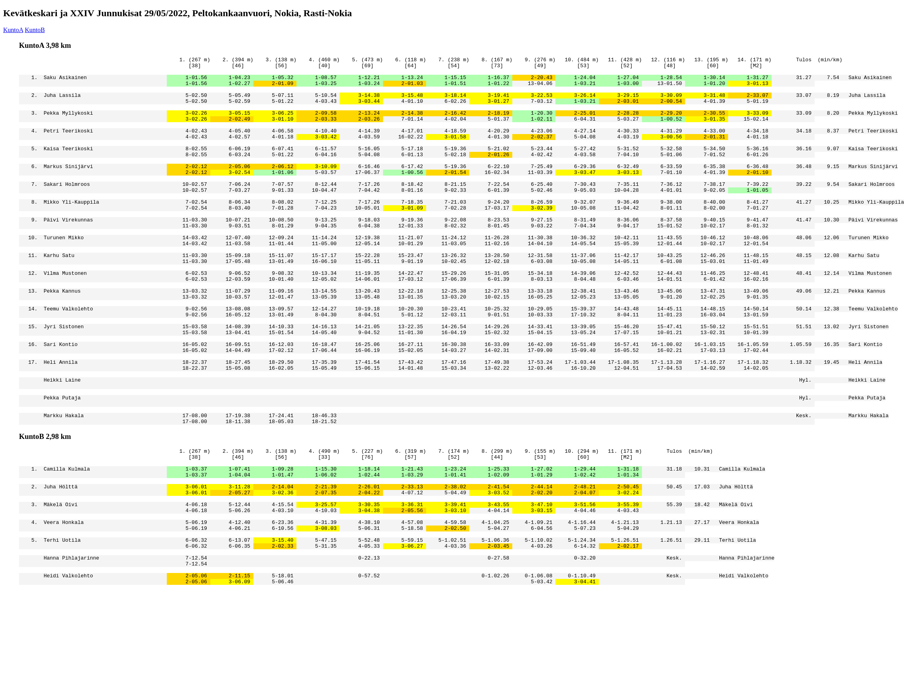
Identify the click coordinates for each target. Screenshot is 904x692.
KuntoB (35, 29)
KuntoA (13, 29)
